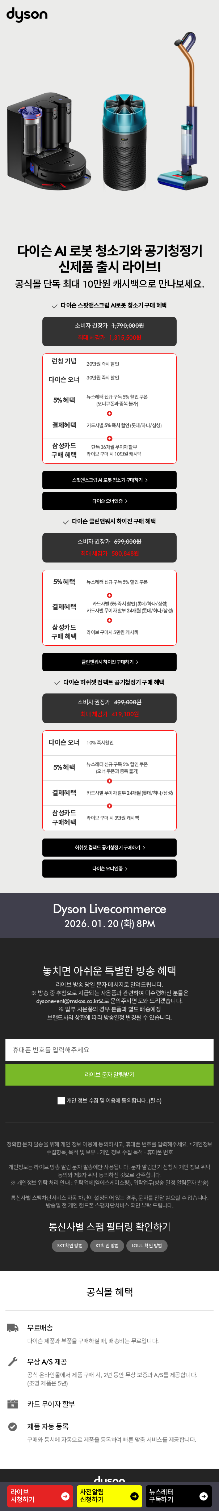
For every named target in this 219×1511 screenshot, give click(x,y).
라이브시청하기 (40, 1496)
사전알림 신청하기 (109, 1496)
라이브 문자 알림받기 (110, 1074)
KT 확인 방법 (107, 1245)
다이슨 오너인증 (107, 501)
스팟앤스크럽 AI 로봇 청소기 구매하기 (107, 480)
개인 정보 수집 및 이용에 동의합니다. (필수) (114, 1100)
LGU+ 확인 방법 (147, 1245)
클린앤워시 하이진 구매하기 (107, 662)
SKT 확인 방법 (70, 1245)
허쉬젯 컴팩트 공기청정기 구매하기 (107, 847)
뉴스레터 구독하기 (178, 1496)
